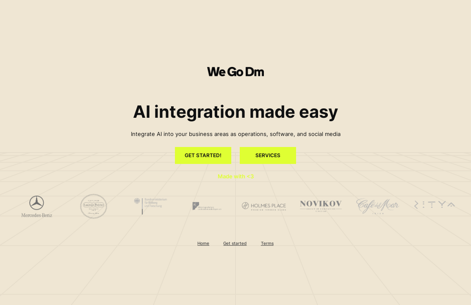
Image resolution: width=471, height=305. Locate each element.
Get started (235, 243)
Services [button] (267, 155)
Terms (267, 243)
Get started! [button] (203, 155)
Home (203, 243)
